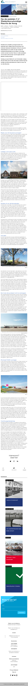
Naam (3, 605)
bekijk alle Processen (12, 16)
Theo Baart (3, 37)
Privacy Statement (14, 670)
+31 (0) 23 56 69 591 (14, 637)
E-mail (3, 608)
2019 (14, 666)
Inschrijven (21, 612)
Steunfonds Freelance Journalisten (7, 38)
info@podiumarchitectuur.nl (14, 635)
